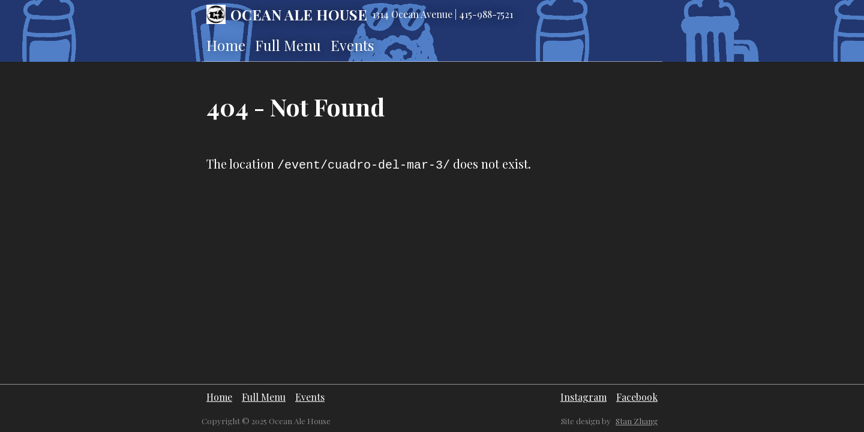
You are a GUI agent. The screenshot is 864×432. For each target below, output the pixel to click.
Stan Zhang (637, 421)
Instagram (583, 397)
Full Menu (288, 45)
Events (352, 45)
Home (225, 45)
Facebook (637, 397)
